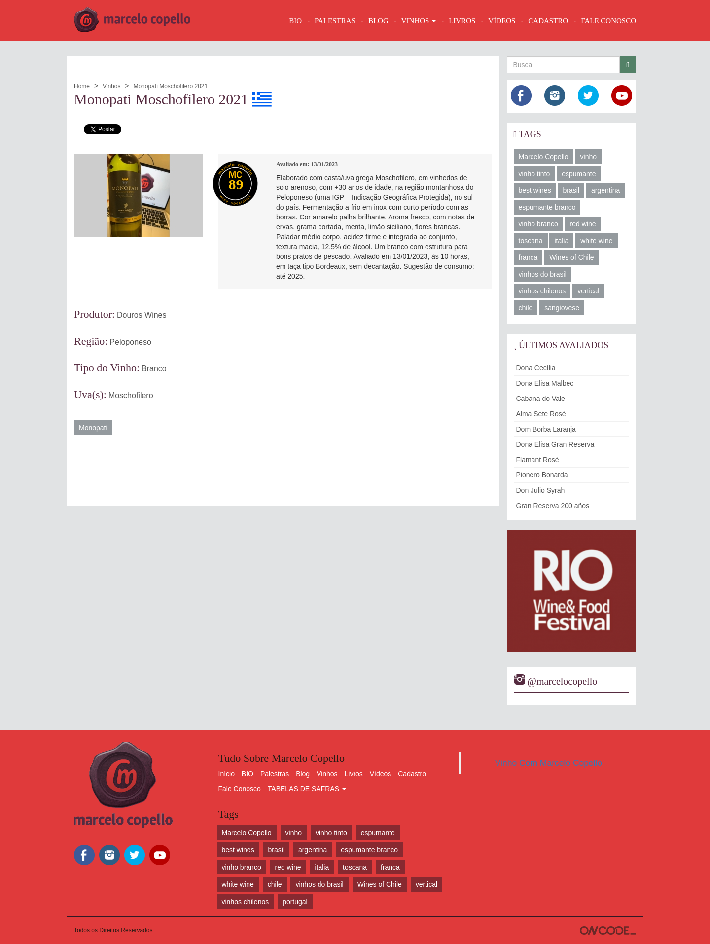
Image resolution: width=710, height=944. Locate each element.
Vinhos (111, 86)
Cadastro (412, 774)
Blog (303, 774)
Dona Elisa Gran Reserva (555, 444)
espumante (579, 174)
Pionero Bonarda (542, 475)
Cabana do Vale (540, 398)
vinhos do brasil (543, 274)
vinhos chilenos (542, 291)
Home (82, 86)
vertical (588, 291)
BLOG (378, 21)
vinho (588, 157)
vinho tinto (534, 174)
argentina (605, 190)
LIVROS (462, 21)
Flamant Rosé (537, 460)
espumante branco (547, 207)
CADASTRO (548, 21)
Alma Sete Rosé (541, 414)
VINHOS (418, 21)
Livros (354, 774)
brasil (571, 190)
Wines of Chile (571, 257)
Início (226, 774)
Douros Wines (141, 315)
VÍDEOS (501, 21)
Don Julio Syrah (540, 490)
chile (526, 308)
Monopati (93, 428)
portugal (295, 902)
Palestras (335, 21)
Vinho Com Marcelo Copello (549, 763)
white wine (596, 241)
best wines (535, 190)
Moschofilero (130, 395)
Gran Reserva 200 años (553, 505)
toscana (531, 241)
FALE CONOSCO (608, 21)
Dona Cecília (536, 368)
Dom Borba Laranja (546, 429)
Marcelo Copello (543, 157)
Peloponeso (130, 342)
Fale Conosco (239, 789)
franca (528, 257)
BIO (295, 21)
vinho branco (538, 224)
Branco (154, 368)
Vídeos (380, 774)
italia (561, 241)
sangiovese (561, 308)
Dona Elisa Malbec (545, 383)
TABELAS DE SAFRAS (307, 789)
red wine (583, 224)
